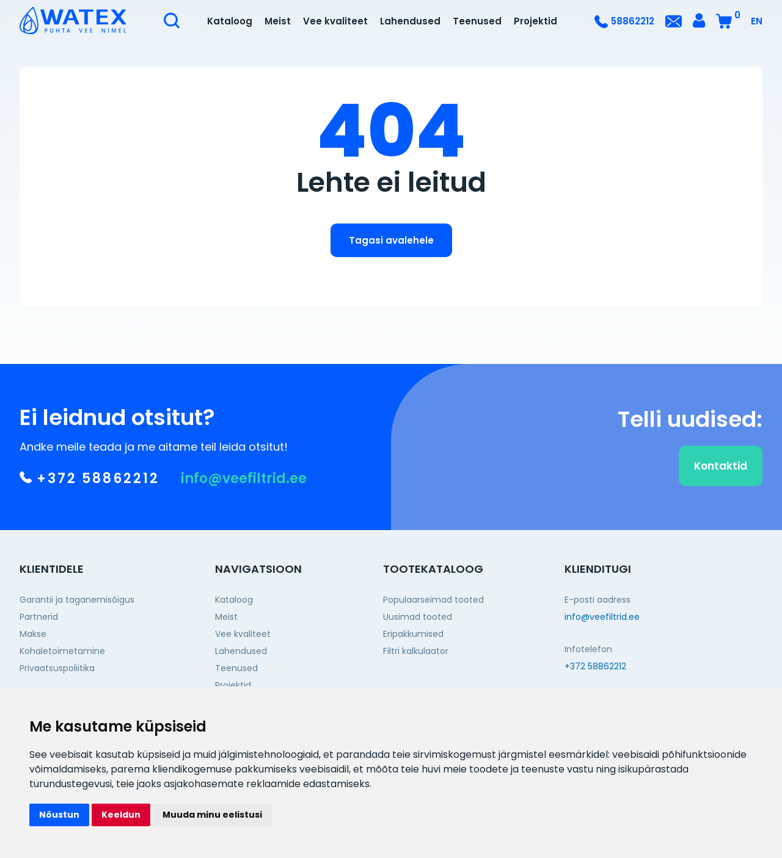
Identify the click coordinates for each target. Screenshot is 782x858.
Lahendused (410, 21)
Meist (278, 21)
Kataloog (229, 21)
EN (756, 21)
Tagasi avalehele (391, 240)
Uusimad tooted (417, 617)
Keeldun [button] (121, 815)
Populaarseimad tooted (433, 600)
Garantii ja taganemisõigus (77, 600)
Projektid (535, 21)
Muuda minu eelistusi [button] (212, 815)
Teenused (477, 21)
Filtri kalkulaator (415, 651)
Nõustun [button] (59, 815)
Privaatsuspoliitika (57, 668)
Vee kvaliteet (335, 21)
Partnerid (39, 617)
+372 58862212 (89, 486)
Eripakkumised (413, 634)
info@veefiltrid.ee (244, 486)
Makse (33, 634)
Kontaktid (720, 473)
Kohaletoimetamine (62, 651)
